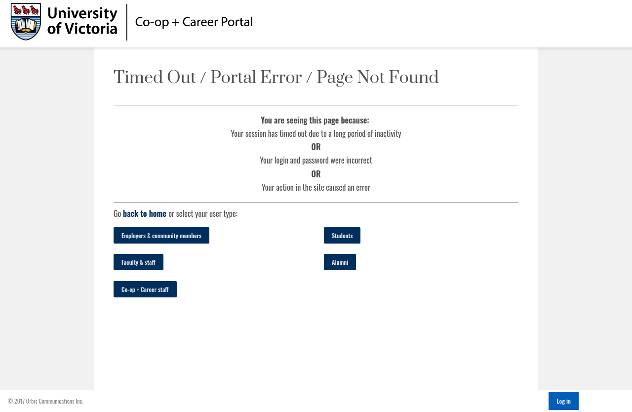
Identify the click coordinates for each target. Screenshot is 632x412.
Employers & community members (161, 235)
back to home (144, 213)
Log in (563, 401)
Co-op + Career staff (145, 289)
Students (342, 235)
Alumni (340, 262)
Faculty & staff (138, 262)
